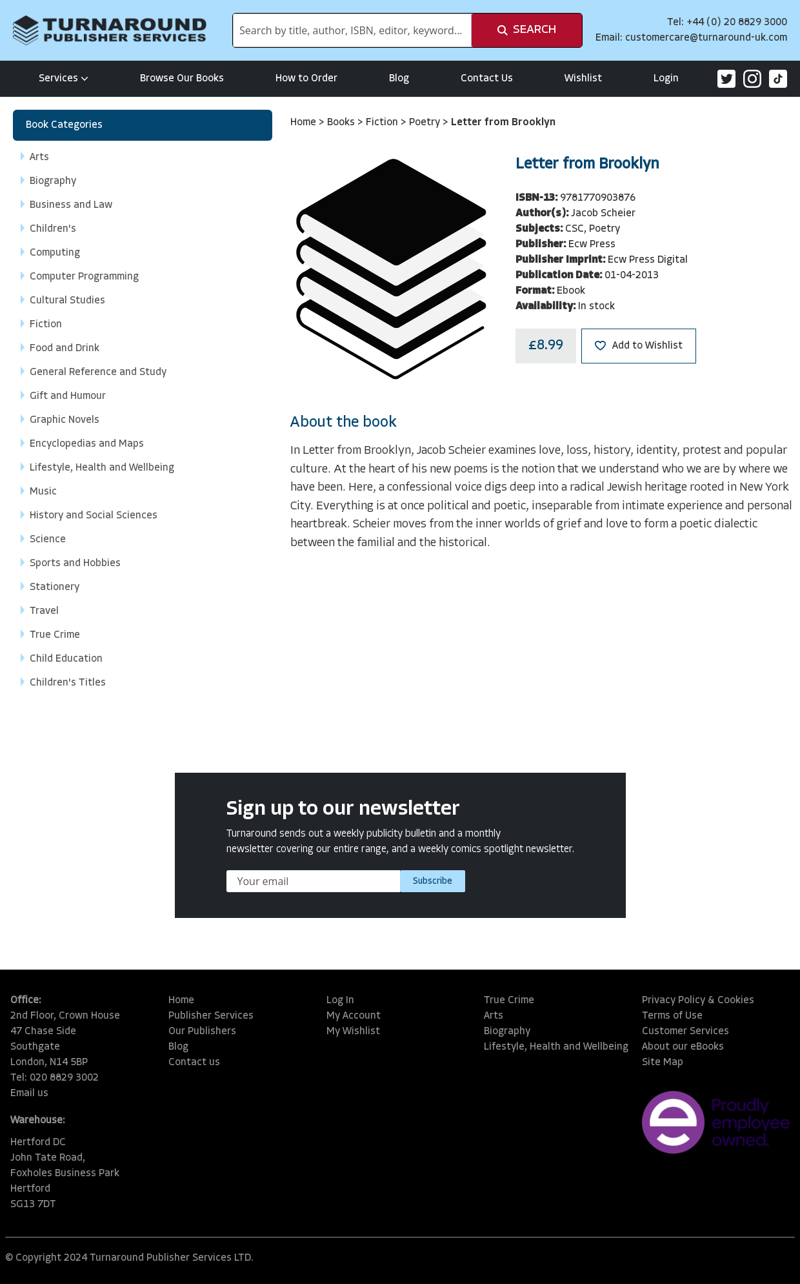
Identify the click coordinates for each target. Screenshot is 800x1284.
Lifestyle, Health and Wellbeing (556, 1047)
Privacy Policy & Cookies (698, 1000)
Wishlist (583, 79)
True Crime (509, 1000)
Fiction (383, 122)
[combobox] (352, 30)
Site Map (662, 1062)
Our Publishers (202, 1031)
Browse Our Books (182, 79)
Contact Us (487, 79)
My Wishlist (353, 1031)
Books (342, 122)
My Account (353, 1016)
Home (304, 122)
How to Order (306, 79)
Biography (507, 1031)
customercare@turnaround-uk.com (706, 38)
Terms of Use (672, 1016)
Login (666, 79)
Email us (29, 1093)
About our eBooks (683, 1047)
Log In (340, 1000)
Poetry (426, 122)
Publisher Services (211, 1016)
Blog (399, 79)
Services (63, 78)
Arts (493, 1016)
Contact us (194, 1062)
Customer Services (685, 1031)
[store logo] (109, 30)
